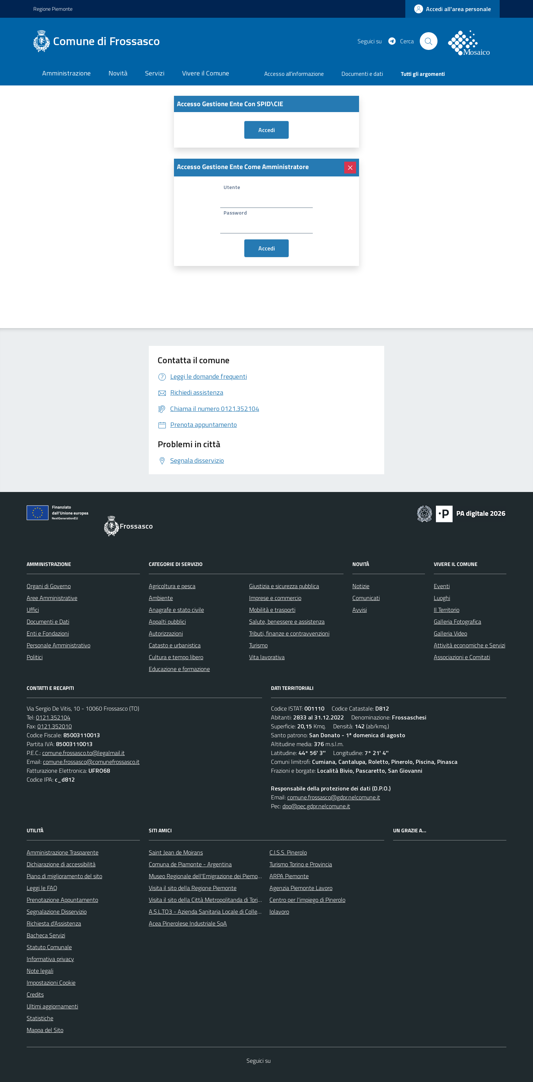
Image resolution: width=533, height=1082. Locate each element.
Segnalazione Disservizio (57, 911)
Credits (35, 994)
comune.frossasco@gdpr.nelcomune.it (333, 797)
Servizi (154, 73)
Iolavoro (279, 911)
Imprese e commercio (275, 597)
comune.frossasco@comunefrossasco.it (91, 761)
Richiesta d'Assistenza (54, 923)
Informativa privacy (50, 958)
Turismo (258, 645)
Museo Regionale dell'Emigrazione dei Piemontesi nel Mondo (223, 876)
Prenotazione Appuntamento (62, 899)
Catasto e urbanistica (175, 645)
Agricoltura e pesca (172, 586)
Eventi (442, 586)
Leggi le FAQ (42, 887)
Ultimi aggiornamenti (52, 1006)
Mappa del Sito (45, 1029)
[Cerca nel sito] (429, 41)
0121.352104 (53, 717)
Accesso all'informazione (294, 74)
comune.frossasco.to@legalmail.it (83, 752)
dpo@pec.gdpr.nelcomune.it (316, 806)
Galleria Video (450, 633)
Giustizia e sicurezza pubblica (284, 586)
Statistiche (40, 1018)
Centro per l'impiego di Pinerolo (307, 899)
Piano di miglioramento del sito (64, 876)
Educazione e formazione (179, 668)
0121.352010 (54, 726)
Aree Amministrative (52, 597)
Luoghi (442, 597)
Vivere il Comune (205, 73)
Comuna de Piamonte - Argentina (190, 864)
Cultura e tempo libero (176, 657)
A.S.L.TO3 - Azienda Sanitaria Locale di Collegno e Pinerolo (220, 911)
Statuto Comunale (49, 947)
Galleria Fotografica (457, 621)
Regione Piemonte (53, 9)
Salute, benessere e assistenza (287, 621)
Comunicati (366, 597)
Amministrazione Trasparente (62, 852)
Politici (35, 657)
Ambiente (161, 597)
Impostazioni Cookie (51, 982)
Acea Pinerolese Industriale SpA (188, 923)
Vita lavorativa (267, 657)
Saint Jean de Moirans (176, 852)
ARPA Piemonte (289, 876)
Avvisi (359, 609)
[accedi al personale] (452, 9)
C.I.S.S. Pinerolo (288, 852)
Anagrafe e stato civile (176, 609)
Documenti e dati (362, 74)
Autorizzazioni (166, 633)
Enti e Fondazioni (48, 633)
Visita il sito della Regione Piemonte (193, 887)
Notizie (360, 586)
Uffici (33, 609)
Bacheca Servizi (46, 935)
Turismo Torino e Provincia (300, 864)
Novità (117, 73)
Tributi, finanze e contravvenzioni (289, 633)
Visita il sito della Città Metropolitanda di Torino (206, 899)
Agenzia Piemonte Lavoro (300, 887)
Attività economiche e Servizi (469, 645)
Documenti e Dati (48, 621)
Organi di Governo (49, 586)
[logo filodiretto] (473, 41)
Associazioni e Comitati (462, 657)
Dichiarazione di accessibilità (61, 864)
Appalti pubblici (167, 621)
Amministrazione (66, 73)
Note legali (40, 970)
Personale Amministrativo (58, 645)
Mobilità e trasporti (272, 609)
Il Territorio (446, 609)
